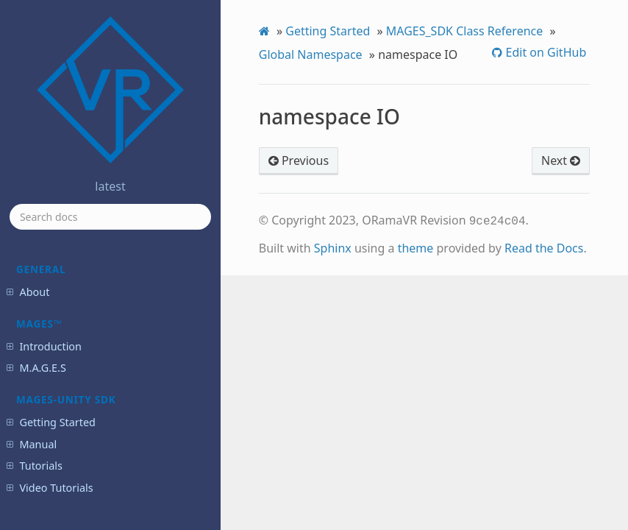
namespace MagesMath (97, 278)
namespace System (87, 332)
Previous (298, 160)
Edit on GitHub (544, 52)
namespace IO (79, 258)
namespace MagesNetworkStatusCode (102, 305)
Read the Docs (544, 247)
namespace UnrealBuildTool (105, 352)
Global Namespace (311, 54)
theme (416, 247)
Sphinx (333, 247)
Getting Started (327, 31)
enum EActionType (86, 372)
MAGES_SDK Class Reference (464, 31)
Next (560, 160)
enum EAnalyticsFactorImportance (105, 473)
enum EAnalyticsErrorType (101, 446)
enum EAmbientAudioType (102, 392)
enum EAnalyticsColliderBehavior (102, 419)
